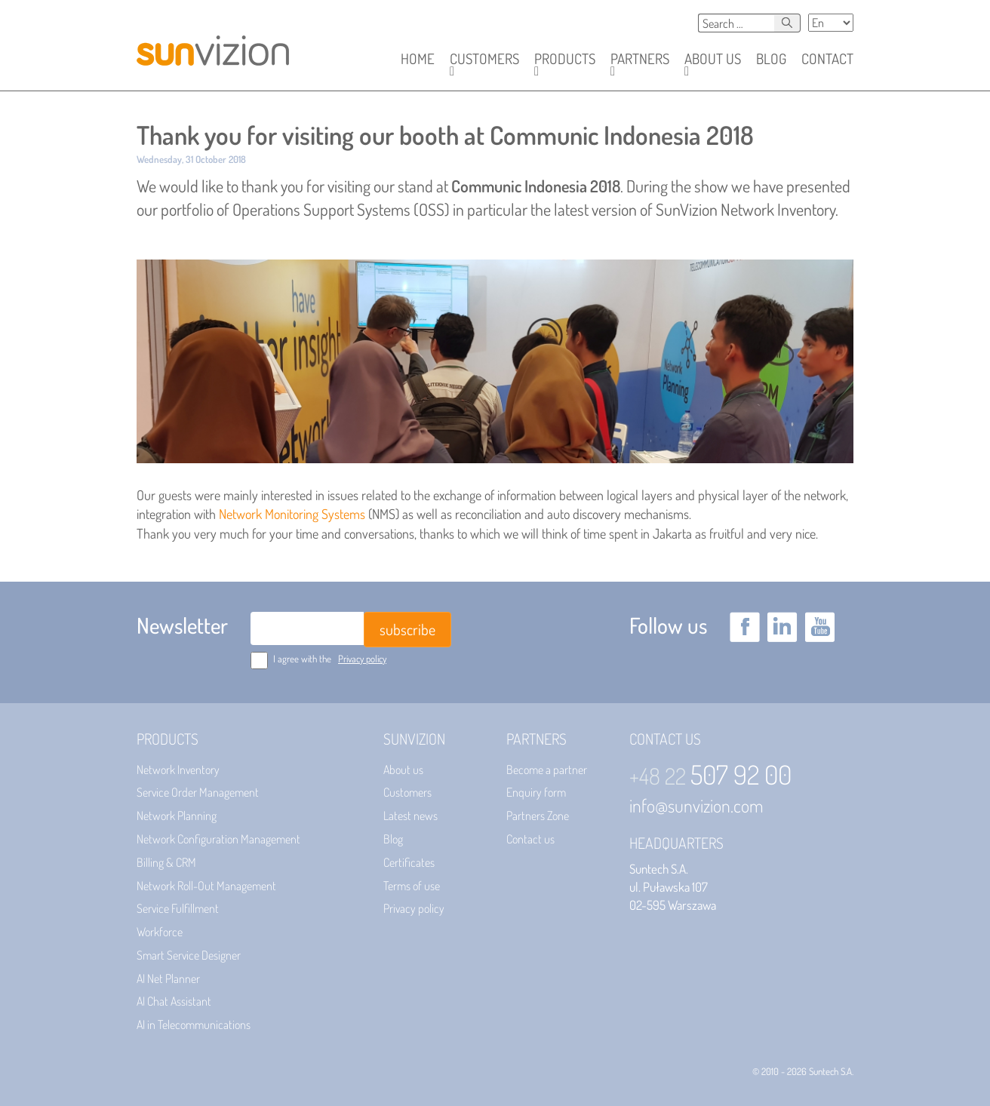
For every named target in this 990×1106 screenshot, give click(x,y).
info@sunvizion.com (696, 805)
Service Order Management (198, 792)
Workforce (160, 931)
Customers (407, 792)
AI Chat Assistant (174, 1001)
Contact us (530, 838)
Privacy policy (362, 659)
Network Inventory (178, 769)
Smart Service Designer (189, 955)
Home (418, 58)
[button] (484, 59)
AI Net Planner (168, 978)
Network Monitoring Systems (292, 513)
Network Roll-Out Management (206, 885)
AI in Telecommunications (194, 1024)
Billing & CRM (166, 862)
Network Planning (177, 815)
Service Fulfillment (178, 908)
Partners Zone (537, 815)
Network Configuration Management (218, 838)
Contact (827, 58)
